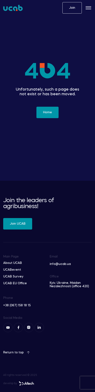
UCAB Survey (13, 276)
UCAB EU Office (15, 283)
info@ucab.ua (60, 264)
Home (47, 112)
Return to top (16, 352)
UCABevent (12, 269)
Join (72, 7)
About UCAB (12, 263)
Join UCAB (18, 223)
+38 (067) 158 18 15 (17, 305)
